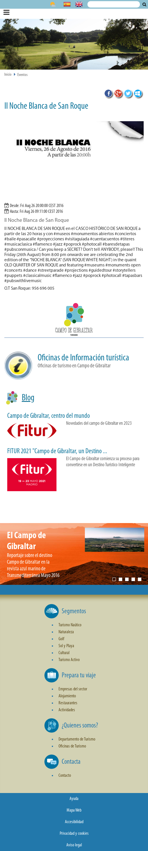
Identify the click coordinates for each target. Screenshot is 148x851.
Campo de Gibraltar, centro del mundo (48, 416)
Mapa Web (74, 810)
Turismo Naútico (70, 625)
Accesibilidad (74, 822)
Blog (28, 398)
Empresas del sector (73, 689)
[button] (74, 320)
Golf (61, 639)
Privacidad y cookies (74, 833)
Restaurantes (68, 703)
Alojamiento (67, 696)
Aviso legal (74, 845)
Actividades (67, 710)
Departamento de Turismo (77, 739)
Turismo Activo (69, 660)
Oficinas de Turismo (72, 746)
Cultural (64, 653)
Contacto (65, 775)
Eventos (22, 75)
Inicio (8, 74)
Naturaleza (66, 632)
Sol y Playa (66, 646)
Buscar (144, 4)
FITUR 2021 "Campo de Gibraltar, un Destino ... (57, 451)
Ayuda (74, 798)
